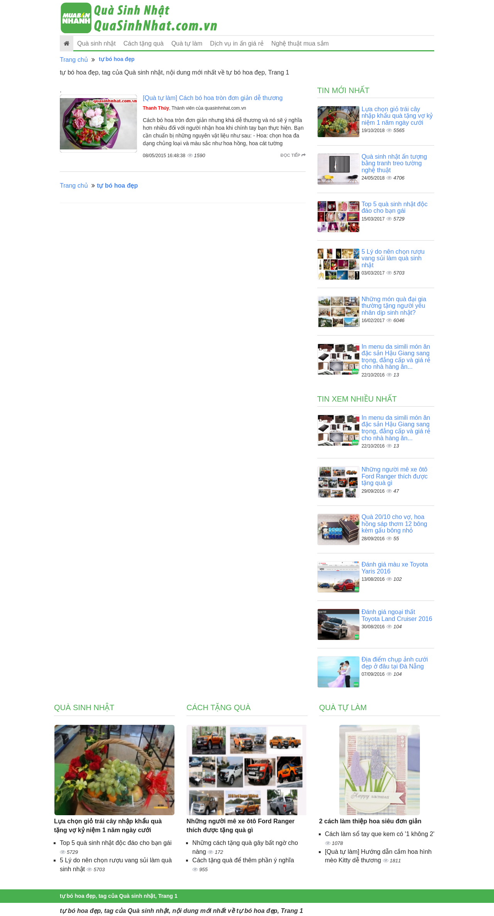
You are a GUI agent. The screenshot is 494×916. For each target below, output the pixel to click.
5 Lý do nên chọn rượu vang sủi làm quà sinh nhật (393, 258)
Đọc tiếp (293, 155)
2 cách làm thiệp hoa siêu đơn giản (370, 821)
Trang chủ (74, 59)
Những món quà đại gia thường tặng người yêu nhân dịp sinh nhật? (394, 306)
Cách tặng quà (144, 43)
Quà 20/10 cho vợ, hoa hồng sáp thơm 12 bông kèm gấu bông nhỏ (394, 524)
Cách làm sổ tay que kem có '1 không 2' (380, 834)
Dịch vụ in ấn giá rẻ (237, 43)
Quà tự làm (186, 43)
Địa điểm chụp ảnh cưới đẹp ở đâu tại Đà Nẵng (395, 663)
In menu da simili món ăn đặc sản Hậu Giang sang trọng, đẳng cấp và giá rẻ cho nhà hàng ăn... (396, 356)
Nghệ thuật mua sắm (300, 43)
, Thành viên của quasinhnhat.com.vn (194, 108)
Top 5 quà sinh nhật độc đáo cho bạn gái (395, 207)
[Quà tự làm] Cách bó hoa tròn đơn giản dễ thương (213, 98)
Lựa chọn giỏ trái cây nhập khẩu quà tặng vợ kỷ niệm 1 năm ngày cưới (397, 116)
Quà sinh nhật (96, 43)
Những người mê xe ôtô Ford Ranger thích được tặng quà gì (395, 476)
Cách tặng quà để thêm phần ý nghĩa (243, 860)
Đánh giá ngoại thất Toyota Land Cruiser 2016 (397, 615)
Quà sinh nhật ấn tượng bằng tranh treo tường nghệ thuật (394, 163)
